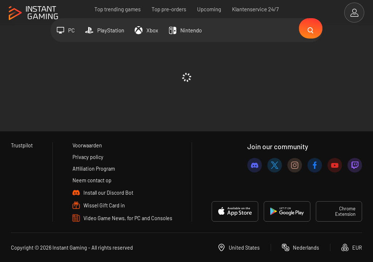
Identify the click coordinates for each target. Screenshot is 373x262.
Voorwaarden (87, 144)
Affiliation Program (94, 168)
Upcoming (209, 9)
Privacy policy (88, 156)
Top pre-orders (169, 9)
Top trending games (117, 9)
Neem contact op (92, 180)
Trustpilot (22, 144)
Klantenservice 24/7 (255, 9)
